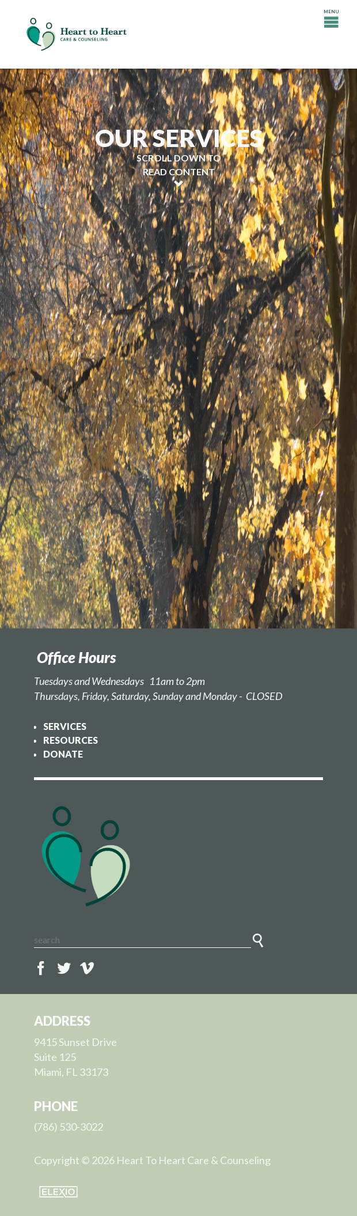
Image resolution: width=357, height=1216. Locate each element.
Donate (63, 753)
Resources (70, 740)
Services (64, 726)
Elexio (58, 1192)
